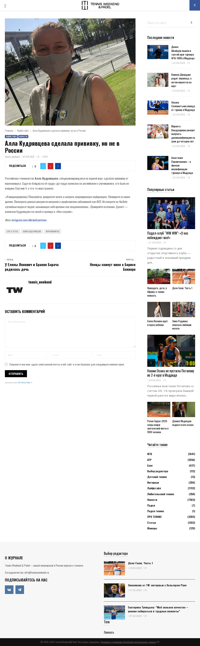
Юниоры (152, 528)
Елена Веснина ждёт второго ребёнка (157, 323)
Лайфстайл (11, 136)
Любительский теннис (160, 494)
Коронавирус (52, 231)
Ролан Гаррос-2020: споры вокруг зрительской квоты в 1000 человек (158, 426)
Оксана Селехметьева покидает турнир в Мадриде (183, 106)
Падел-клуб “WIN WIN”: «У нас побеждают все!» (167, 235)
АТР (149, 460)
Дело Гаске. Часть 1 (182, 288)
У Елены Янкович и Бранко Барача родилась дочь (32, 267)
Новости (23, 136)
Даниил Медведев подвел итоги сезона (183, 423)
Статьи (151, 522)
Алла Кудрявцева (32, 231)
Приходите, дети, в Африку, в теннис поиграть (157, 291)
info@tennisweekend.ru (36, 572)
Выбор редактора (157, 471)
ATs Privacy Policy (24, 382)
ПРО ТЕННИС (154, 517)
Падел (151, 505)
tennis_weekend (12, 156)
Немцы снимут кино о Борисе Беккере (113, 267)
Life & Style (12, 231)
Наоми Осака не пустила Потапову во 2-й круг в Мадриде (170, 373)
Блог (150, 465)
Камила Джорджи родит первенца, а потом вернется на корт (181, 80)
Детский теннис (157, 477)
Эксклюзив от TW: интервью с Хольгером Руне (157, 585)
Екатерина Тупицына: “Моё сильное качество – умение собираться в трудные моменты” (158, 609)
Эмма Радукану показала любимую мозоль (181, 324)
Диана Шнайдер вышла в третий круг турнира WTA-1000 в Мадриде (183, 52)
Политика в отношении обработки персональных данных (128, 642)
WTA (149, 454)
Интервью (153, 482)
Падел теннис (155, 511)
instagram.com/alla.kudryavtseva (28, 220)
